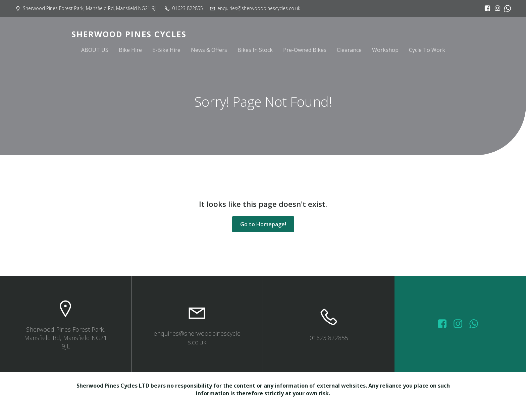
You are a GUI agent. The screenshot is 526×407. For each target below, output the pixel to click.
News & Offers (209, 51)
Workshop (385, 51)
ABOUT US (94, 51)
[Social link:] (506, 8)
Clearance (349, 51)
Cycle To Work (427, 51)
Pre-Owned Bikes (304, 51)
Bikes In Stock (255, 51)
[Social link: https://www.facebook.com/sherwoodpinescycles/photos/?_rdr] (445, 324)
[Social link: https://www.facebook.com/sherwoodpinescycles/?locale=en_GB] (486, 8)
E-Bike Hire (166, 51)
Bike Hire (130, 51)
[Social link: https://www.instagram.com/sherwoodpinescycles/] (496, 8)
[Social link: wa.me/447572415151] (476, 324)
